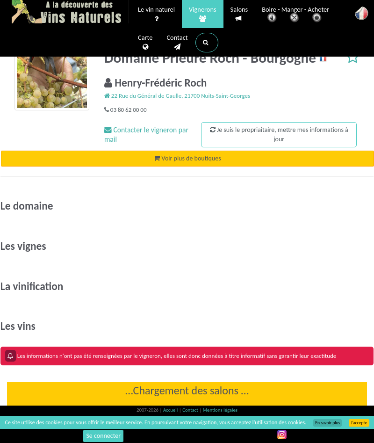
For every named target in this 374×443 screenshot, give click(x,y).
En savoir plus (327, 423)
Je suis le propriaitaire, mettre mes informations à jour (279, 134)
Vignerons (202, 14)
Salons (239, 14)
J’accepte (359, 423)
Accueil (171, 410)
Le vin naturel (156, 14)
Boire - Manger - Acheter (295, 15)
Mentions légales (220, 410)
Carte (145, 42)
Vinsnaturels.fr (70, 12)
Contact (176, 42)
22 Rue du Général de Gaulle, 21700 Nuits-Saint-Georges (177, 95)
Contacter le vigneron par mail (146, 134)
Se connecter (103, 436)
